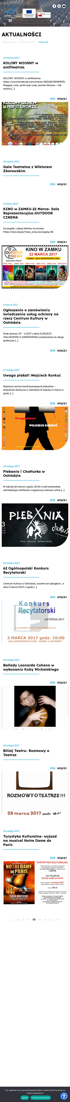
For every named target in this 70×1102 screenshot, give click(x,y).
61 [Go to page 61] (50, 919)
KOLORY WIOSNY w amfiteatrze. (20, 65)
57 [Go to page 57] (28, 919)
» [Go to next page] (61, 919)
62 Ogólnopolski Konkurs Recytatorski (26, 570)
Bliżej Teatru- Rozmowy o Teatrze (26, 752)
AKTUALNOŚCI (27, 42)
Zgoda (24, 1098)
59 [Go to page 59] (39, 919)
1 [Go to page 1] (11, 919)
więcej (62, 99)
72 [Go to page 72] (57, 919)
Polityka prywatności (41, 1098)
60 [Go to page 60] (45, 919)
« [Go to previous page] (7, 919)
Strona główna (9, 42)
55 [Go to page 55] (18, 919)
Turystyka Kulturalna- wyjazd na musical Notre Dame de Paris (30, 840)
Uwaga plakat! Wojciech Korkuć (32, 375)
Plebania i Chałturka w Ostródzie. (24, 473)
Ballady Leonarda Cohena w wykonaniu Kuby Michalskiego (31, 667)
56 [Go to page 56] (23, 919)
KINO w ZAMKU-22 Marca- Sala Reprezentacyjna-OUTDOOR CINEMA (31, 213)
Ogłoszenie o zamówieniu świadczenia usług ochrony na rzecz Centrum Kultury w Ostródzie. (30, 316)
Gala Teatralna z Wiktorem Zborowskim (27, 169)
